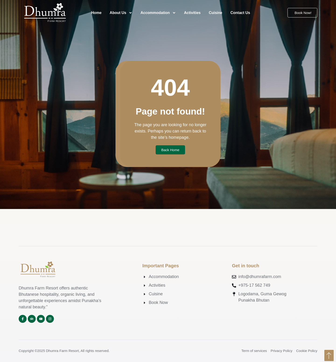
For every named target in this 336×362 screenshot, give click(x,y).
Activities (192, 13)
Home (96, 13)
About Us (121, 13)
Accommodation (158, 13)
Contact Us (240, 13)
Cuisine (215, 13)
